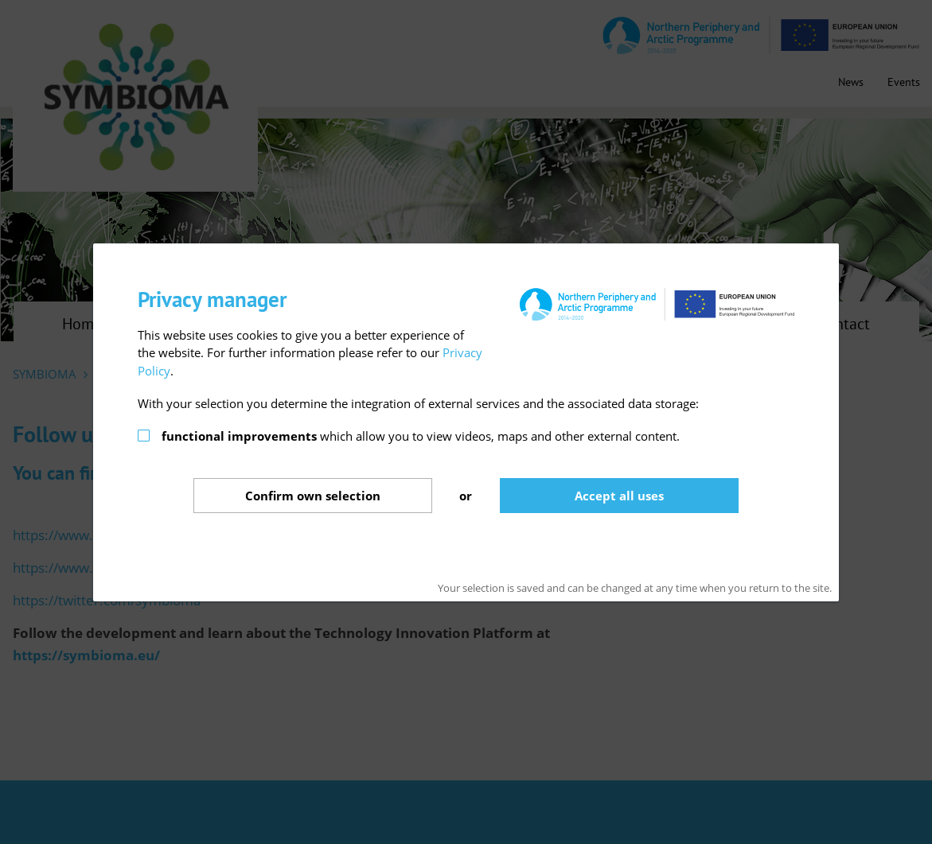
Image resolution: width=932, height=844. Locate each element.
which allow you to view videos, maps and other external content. (421, 436)
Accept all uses (619, 496)
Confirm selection (312, 496)
